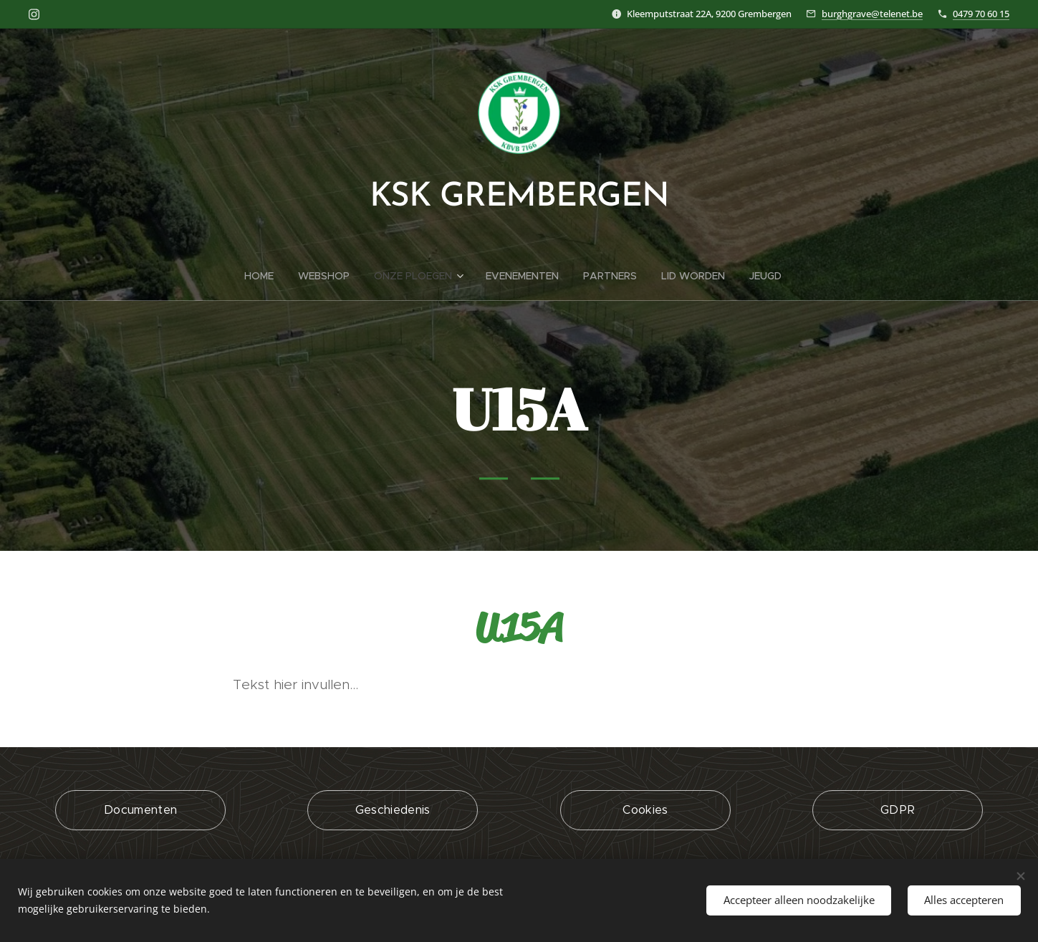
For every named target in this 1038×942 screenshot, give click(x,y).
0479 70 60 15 (981, 13)
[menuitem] (265, 276)
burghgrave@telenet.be (872, 13)
